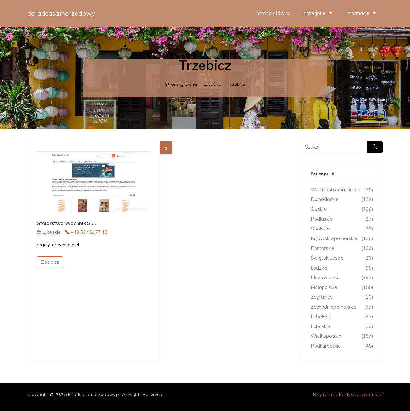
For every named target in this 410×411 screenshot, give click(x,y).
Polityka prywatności (361, 394)
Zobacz (50, 262)
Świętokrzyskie (342, 258)
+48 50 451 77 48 (86, 232)
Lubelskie (342, 316)
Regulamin (324, 394)
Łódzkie (342, 268)
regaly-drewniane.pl (58, 244)
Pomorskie (342, 248)
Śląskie (342, 209)
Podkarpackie (342, 346)
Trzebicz (236, 84)
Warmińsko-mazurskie (342, 190)
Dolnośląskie (342, 199)
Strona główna (273, 13)
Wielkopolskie (342, 336)
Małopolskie (342, 287)
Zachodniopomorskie (342, 307)
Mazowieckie (342, 277)
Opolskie (342, 229)
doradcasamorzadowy (61, 13)
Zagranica (342, 297)
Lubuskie (212, 84)
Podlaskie (342, 219)
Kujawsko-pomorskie (342, 238)
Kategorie (318, 13)
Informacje (361, 13)
